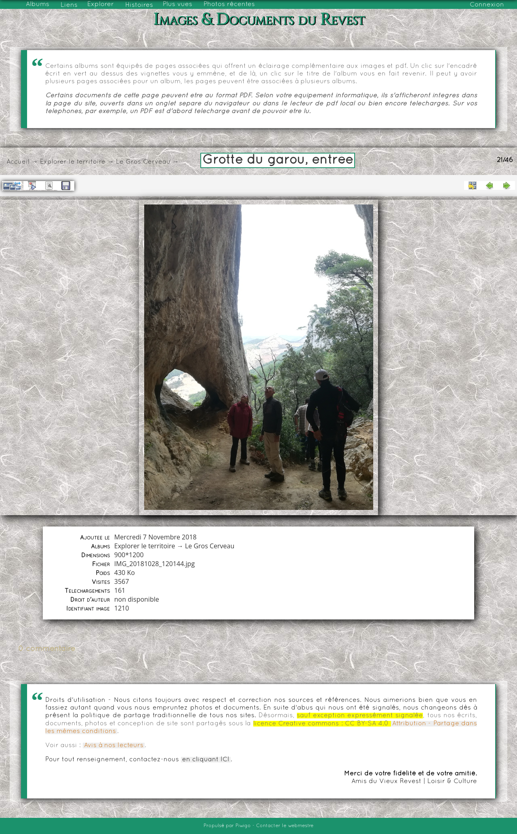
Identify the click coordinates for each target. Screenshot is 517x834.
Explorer (100, 4)
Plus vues (177, 4)
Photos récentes (229, 4)
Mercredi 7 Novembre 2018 (155, 537)
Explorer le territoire (72, 162)
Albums (37, 4)
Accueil (17, 162)
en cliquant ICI (205, 759)
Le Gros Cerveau (143, 162)
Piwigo (243, 826)
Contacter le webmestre (284, 826)
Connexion (487, 5)
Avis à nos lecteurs (113, 745)
